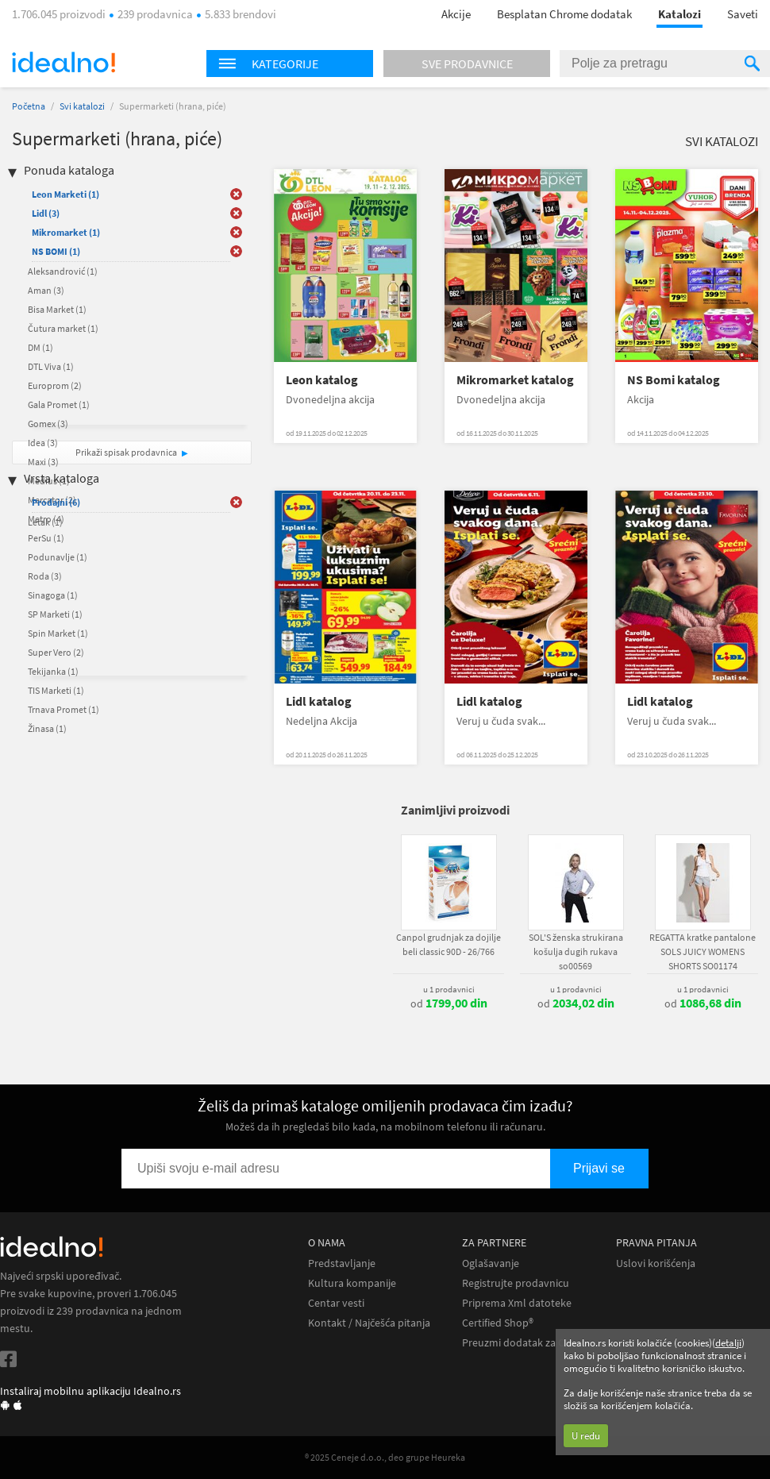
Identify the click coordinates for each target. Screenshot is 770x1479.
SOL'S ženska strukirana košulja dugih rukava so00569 (576, 951)
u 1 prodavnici (449, 989)
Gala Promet (59, 404)
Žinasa (47, 728)
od (448, 1003)
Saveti (742, 13)
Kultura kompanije (352, 1283)
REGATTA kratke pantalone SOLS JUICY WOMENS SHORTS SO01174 (702, 951)
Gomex (48, 423)
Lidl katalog (319, 701)
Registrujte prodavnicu (515, 1283)
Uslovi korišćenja (655, 1263)
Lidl (46, 213)
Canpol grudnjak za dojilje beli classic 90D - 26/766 (448, 944)
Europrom (55, 385)
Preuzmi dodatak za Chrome (529, 1343)
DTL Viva (51, 366)
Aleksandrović (63, 271)
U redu (586, 1435)
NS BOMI (56, 251)
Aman (46, 290)
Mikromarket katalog (515, 379)
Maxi (43, 462)
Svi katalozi (82, 106)
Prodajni (56, 502)
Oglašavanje (490, 1263)
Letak (45, 522)
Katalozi (679, 13)
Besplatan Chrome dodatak (564, 13)
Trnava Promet (63, 709)
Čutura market (63, 328)
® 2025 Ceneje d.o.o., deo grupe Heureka (385, 1457)
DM (40, 347)
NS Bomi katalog (673, 379)
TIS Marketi (56, 690)
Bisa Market (57, 309)
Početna (28, 106)
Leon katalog (322, 379)
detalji (728, 1343)
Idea (43, 443)
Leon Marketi (65, 194)
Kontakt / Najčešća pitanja (369, 1323)
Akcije (456, 13)
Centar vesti (336, 1303)
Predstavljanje (341, 1263)
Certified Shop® (497, 1323)
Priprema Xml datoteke (517, 1303)
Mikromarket (66, 232)
